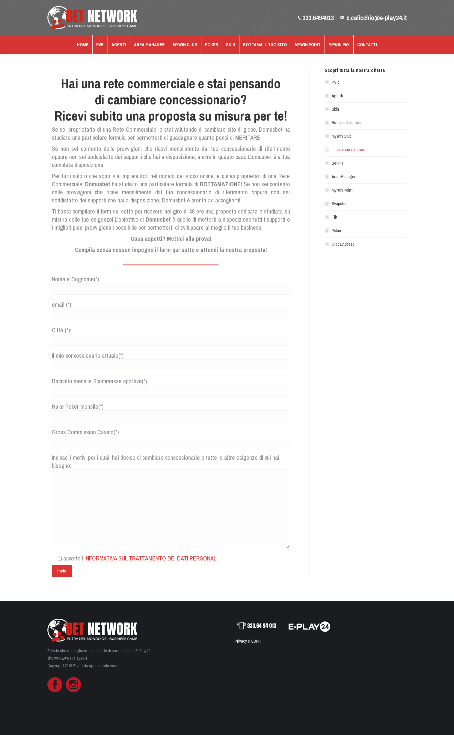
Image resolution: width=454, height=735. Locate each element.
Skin (335, 109)
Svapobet (340, 203)
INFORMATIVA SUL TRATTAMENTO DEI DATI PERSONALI (151, 558)
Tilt (334, 217)
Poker (336, 230)
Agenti (337, 95)
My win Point (342, 190)
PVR (335, 82)
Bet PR (337, 163)
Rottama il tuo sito (346, 122)
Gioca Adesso (343, 244)
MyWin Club (342, 136)
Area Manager (343, 176)
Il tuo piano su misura (349, 149)
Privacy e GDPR (248, 641)
